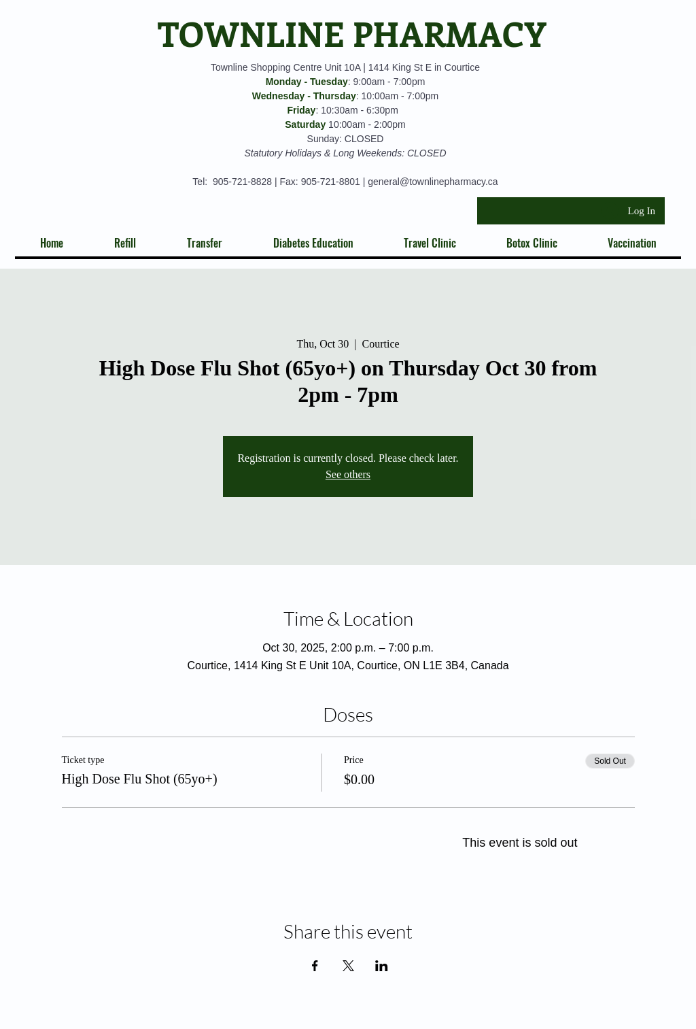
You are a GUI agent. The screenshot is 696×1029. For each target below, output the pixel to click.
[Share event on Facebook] (315, 965)
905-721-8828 (242, 181)
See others (348, 474)
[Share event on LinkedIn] (381, 965)
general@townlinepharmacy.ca (433, 181)
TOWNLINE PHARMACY (352, 33)
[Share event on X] (348, 965)
